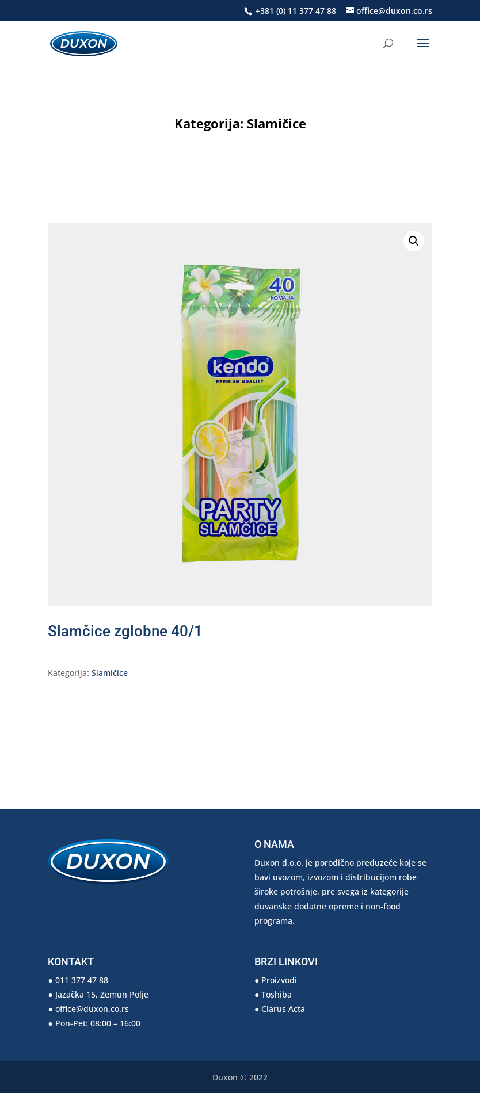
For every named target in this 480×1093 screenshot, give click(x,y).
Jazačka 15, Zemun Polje (101, 994)
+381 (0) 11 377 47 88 (294, 10)
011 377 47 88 (81, 979)
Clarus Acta (283, 1008)
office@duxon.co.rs (92, 1008)
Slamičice (276, 123)
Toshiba (276, 994)
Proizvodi (279, 979)
